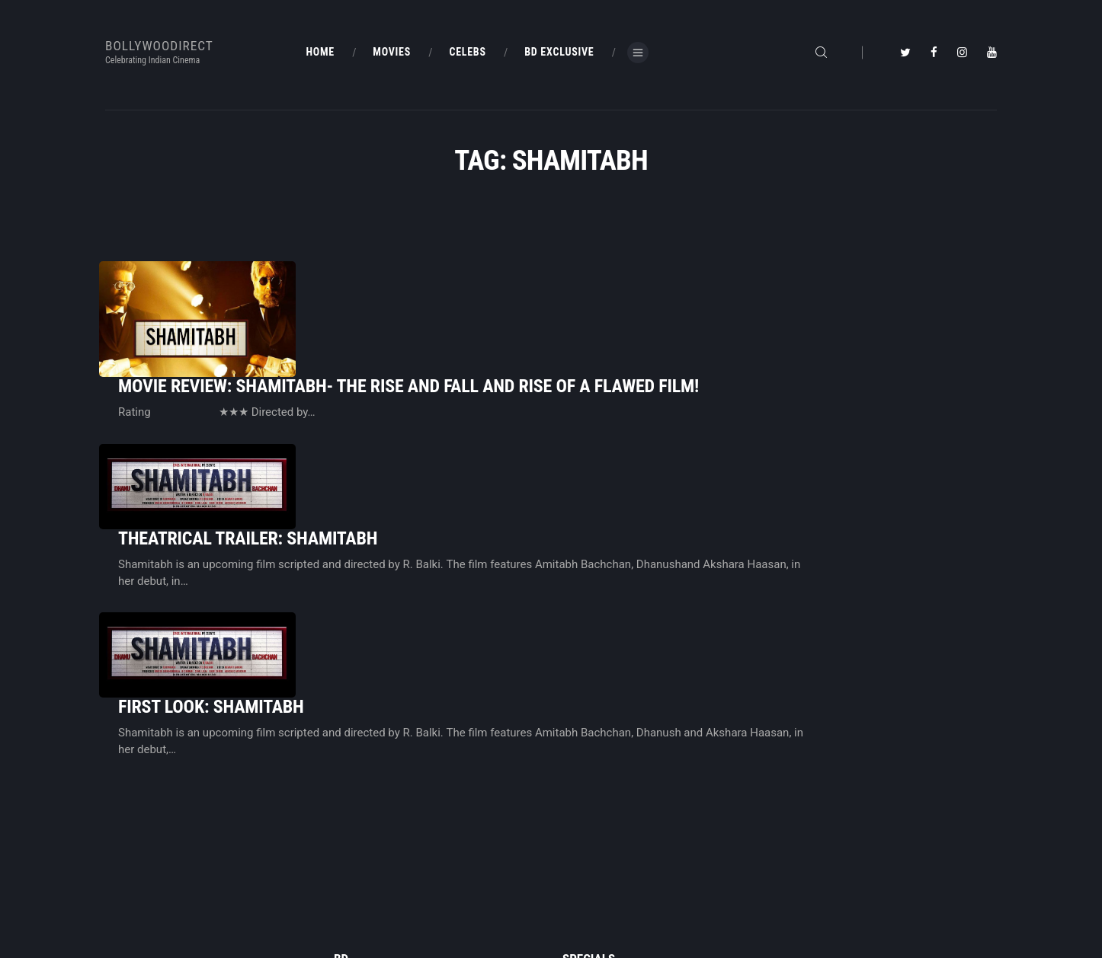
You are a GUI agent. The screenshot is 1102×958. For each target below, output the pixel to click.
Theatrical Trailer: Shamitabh (438, 417)
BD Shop (580, 851)
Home (346, 825)
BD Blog (350, 851)
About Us (353, 877)
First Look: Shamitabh (402, 524)
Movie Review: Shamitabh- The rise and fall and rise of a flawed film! (599, 305)
